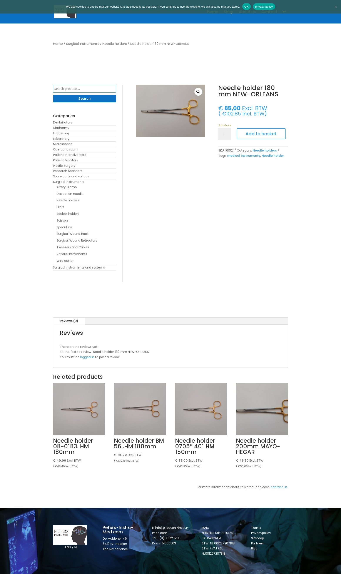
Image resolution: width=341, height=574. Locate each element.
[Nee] (335, 7)
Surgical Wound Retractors (77, 240)
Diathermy (61, 128)
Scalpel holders (68, 214)
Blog (254, 548)
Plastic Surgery (64, 166)
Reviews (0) (69, 321)
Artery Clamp (67, 187)
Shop (228, 12)
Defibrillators (62, 122)
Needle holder (273, 156)
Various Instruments (72, 254)
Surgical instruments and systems (79, 267)
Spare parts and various (71, 176)
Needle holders (114, 43)
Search (84, 98)
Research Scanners (67, 171)
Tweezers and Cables (73, 247)
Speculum (64, 227)
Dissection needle (70, 194)
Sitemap (258, 538)
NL (76, 547)
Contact (269, 12)
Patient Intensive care (69, 155)
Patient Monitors (65, 160)
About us (247, 12)
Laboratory (61, 139)
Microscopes (62, 144)
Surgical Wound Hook (73, 234)
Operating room (65, 149)
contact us (279, 487)
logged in (87, 357)
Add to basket (261, 134)
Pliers (60, 207)
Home (212, 12)
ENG (68, 547)
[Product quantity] (224, 134)
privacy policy (264, 6)
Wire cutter (65, 261)
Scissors (63, 220)
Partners (257, 543)
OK (246, 6)
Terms (256, 528)
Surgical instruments (82, 43)
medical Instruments (243, 156)
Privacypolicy (261, 533)
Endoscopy (61, 133)
